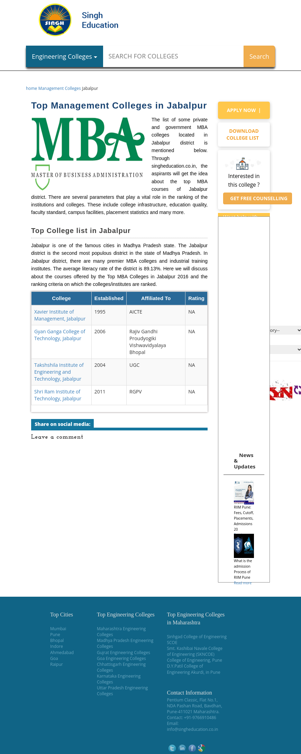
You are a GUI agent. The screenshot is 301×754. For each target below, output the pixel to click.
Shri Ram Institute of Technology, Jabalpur (57, 395)
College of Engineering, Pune (194, 660)
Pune (55, 634)
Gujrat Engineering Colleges (123, 652)
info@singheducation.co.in (192, 729)
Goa (54, 658)
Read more (243, 582)
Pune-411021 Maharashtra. (193, 712)
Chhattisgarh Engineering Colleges (121, 667)
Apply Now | (244, 110)
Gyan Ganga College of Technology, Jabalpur (59, 335)
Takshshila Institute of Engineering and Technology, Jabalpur (59, 372)
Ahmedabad (62, 652)
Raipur (56, 664)
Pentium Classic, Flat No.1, (192, 700)
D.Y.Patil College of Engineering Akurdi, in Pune (193, 669)
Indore (56, 646)
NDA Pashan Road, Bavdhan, (194, 706)
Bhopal (57, 640)
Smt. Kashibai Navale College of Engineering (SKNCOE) (194, 651)
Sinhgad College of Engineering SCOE (197, 639)
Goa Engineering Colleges (121, 658)
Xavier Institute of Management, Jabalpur (59, 315)
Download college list (244, 134)
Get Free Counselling (258, 198)
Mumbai (58, 629)
